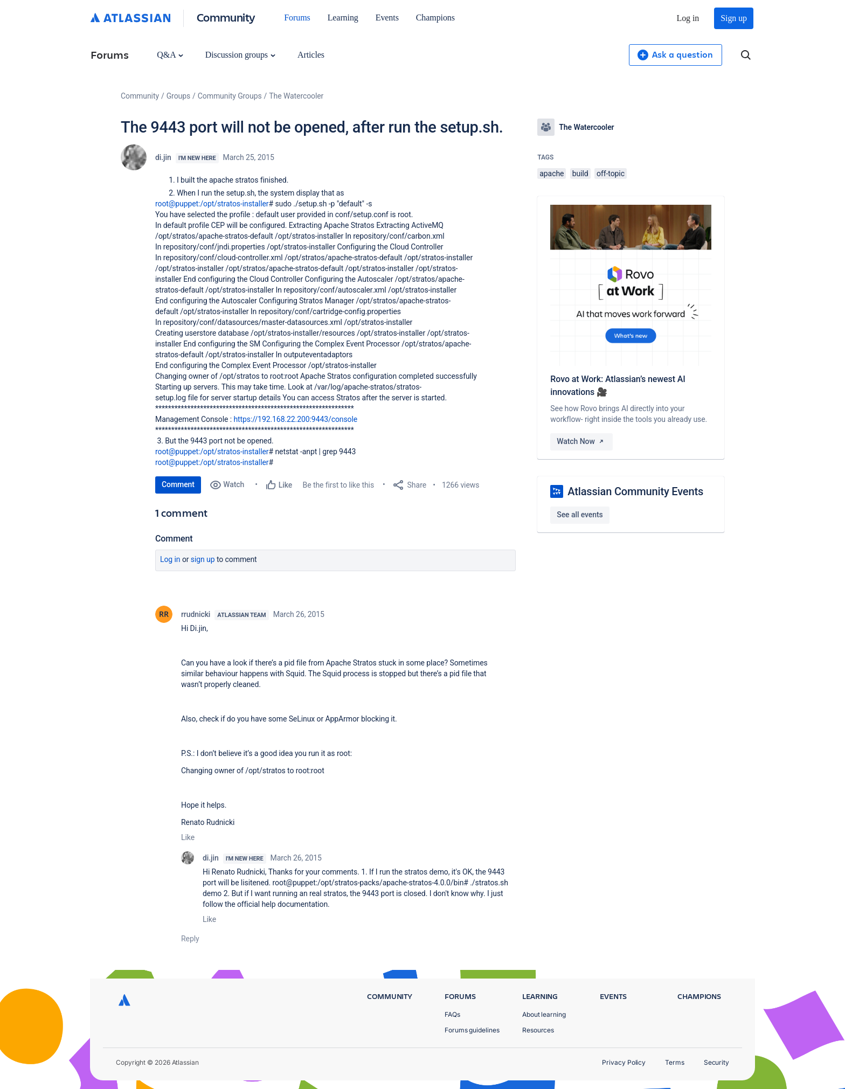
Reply (190, 938)
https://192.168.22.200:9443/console (295, 419)
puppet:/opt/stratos (207, 203)
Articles (310, 54)
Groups (178, 96)
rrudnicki (195, 614)
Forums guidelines (472, 1030)
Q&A (170, 54)
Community (226, 17)
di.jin (163, 157)
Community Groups (230, 96)
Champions (435, 17)
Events (387, 17)
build (580, 173)
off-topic (611, 173)
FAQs (452, 1014)
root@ (165, 203)
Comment (178, 484)
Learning (343, 17)
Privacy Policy (624, 1062)
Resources (538, 1030)
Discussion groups (240, 54)
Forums (297, 17)
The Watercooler (296, 96)
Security (716, 1062)
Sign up (734, 18)
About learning (544, 1014)
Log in (688, 18)
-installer (254, 203)
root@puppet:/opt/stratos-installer (212, 451)
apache (551, 173)
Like (188, 837)
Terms (674, 1062)
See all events (579, 514)
